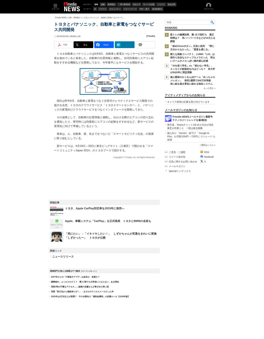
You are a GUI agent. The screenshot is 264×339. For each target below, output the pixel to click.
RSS (206, 152)
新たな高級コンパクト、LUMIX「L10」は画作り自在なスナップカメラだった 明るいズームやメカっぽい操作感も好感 (192, 57)
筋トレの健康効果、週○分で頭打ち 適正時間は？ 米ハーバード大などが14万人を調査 (192, 38)
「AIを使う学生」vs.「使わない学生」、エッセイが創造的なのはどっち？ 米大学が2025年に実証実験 (192, 69)
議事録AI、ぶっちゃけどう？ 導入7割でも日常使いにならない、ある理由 (85, 282)
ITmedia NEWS (61, 18)
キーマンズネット (89, 271)
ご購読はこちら (207, 145)
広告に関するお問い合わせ (183, 161)
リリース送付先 (177, 157)
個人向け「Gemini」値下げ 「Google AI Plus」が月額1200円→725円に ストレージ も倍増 (191, 136)
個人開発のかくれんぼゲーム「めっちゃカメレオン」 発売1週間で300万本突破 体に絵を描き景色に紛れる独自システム (192, 80)
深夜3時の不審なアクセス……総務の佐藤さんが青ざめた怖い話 (80, 287)
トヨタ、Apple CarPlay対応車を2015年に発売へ (94, 208)
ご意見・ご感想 (177, 152)
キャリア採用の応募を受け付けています (188, 102)
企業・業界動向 (74, 18)
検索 (212, 22)
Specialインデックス (180, 171)
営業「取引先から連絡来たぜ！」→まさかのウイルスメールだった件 (82, 291)
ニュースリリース (63, 256)
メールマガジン (177, 166)
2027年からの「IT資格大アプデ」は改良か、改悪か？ (75, 277)
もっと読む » (209, 88)
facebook (209, 157)
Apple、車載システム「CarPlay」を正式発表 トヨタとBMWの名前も (108, 221)
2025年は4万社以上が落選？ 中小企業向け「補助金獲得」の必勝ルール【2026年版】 (90, 296)
